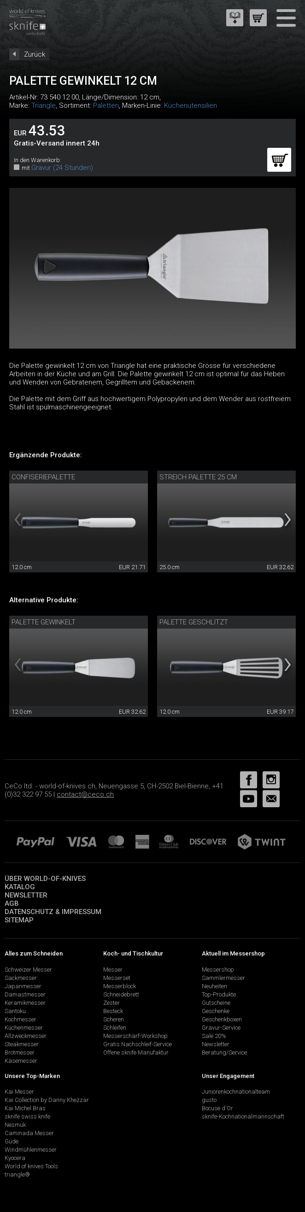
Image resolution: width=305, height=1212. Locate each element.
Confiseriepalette (43, 477)
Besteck (113, 1011)
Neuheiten (214, 986)
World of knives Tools (31, 1166)
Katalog (20, 887)
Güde (11, 1141)
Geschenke (215, 1011)
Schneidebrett (121, 994)
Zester (111, 1002)
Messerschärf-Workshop (135, 1035)
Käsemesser (21, 1060)
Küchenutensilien (190, 105)
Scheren (113, 1019)
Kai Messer (19, 1091)
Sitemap (19, 920)
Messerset (116, 977)
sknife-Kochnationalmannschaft (243, 1116)
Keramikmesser (25, 1002)
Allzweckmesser (26, 1035)
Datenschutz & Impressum (53, 912)
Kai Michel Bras (25, 1108)
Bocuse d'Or (217, 1108)
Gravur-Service (221, 1027)
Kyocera (15, 1157)
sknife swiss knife (27, 1116)
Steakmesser (22, 1044)
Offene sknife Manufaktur (136, 1052)
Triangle (43, 105)
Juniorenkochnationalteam (236, 1091)
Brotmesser (20, 1052)
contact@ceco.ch (85, 794)
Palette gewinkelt (44, 622)
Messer (113, 969)
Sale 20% (214, 1035)
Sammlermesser (223, 977)
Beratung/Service (224, 1052)
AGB (12, 903)
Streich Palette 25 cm (198, 477)
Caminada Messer (29, 1133)
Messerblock (119, 986)
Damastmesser (25, 994)
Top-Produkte (219, 994)
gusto (209, 1099)
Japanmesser (23, 986)
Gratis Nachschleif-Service (137, 1044)
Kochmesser (20, 1019)
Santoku (15, 1011)
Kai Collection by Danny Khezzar (47, 1099)
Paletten (106, 105)
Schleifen (114, 1027)
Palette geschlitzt (193, 622)
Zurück (34, 54)
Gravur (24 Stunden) (62, 167)
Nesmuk (15, 1124)
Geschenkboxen (222, 1019)
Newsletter (26, 895)
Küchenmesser (24, 1027)
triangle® (17, 1174)
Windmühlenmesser (31, 1149)
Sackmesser (21, 977)
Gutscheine (216, 1002)
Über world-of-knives (45, 878)
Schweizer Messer (28, 969)
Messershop (218, 969)
